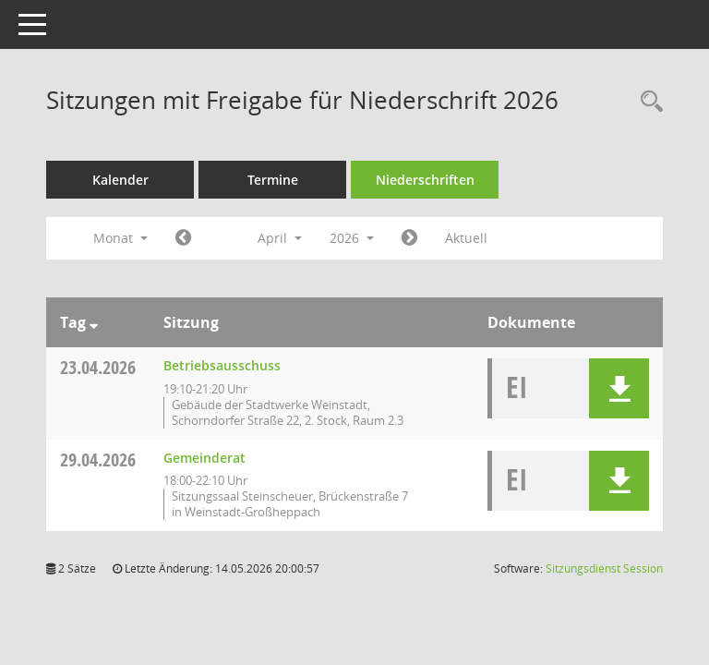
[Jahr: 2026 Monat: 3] (183, 238)
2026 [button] (352, 238)
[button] (619, 388)
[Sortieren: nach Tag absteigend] (94, 322)
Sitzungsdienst (604, 568)
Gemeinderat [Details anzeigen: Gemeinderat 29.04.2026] (204, 457)
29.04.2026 (98, 459)
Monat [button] (120, 238)
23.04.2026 (98, 367)
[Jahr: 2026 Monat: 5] (409, 238)
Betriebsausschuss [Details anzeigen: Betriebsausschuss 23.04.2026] (222, 365)
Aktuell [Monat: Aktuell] (466, 238)
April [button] (280, 238)
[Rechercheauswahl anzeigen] (647, 102)
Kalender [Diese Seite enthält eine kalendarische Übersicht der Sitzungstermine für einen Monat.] (120, 179)
